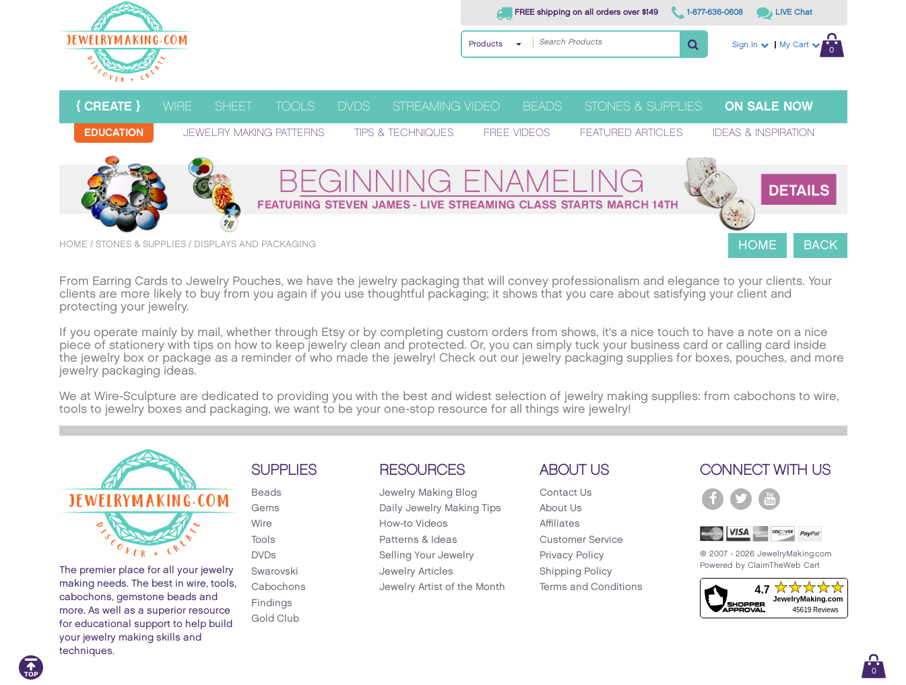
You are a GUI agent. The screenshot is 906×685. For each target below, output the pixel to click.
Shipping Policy (576, 572)
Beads (542, 106)
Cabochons (278, 587)
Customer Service (581, 540)
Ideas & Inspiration (763, 133)
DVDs (353, 106)
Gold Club (275, 619)
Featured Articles (631, 133)
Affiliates (560, 524)
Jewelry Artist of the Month (442, 587)
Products (486, 44)
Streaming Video (446, 106)
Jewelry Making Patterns (254, 133)
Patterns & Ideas (418, 540)
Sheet (234, 106)
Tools (295, 106)
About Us (561, 508)
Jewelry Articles (416, 572)
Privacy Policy (572, 555)
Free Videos (517, 133)
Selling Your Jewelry (426, 555)
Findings (271, 603)
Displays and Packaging (255, 244)
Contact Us (566, 493)
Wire (177, 106)
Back (820, 245)
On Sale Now (769, 106)
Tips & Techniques (404, 133)
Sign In (750, 44)
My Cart (811, 44)
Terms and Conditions (591, 587)
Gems (265, 508)
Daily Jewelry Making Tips (440, 508)
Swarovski (274, 572)
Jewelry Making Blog (428, 493)
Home (73, 244)
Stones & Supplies (643, 106)
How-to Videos (413, 524)
